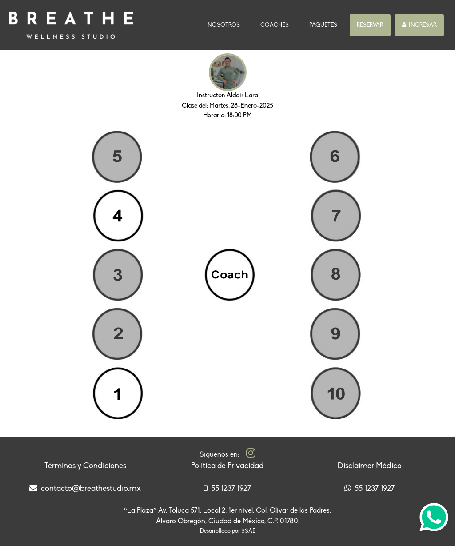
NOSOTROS (225, 24)
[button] (370, 25)
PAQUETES (323, 25)
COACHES (274, 25)
